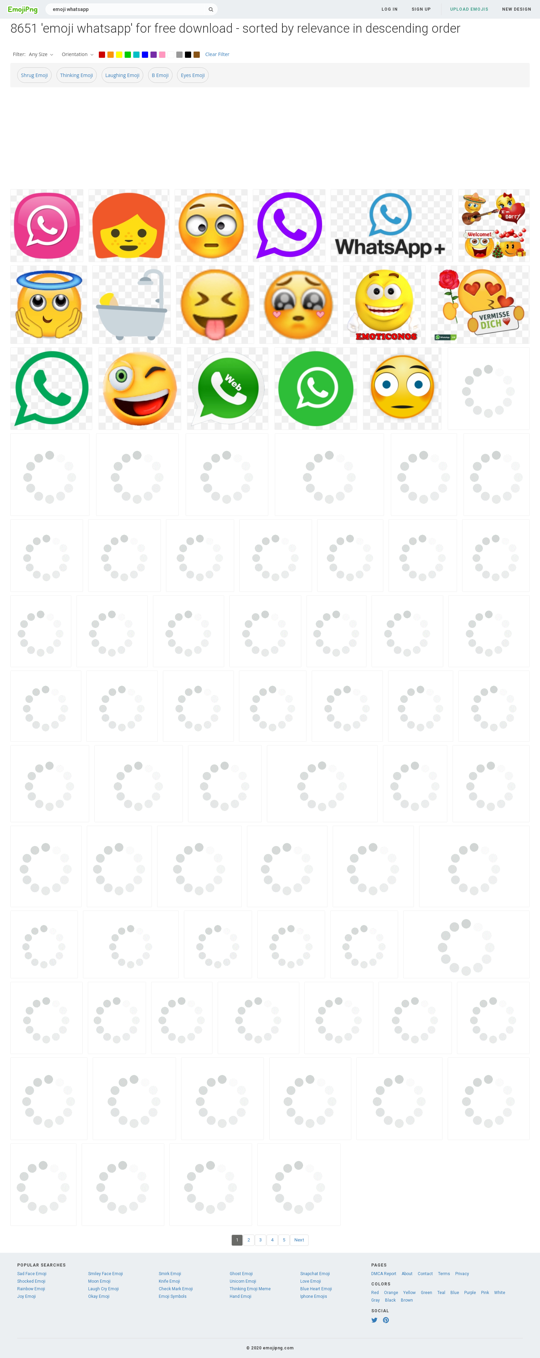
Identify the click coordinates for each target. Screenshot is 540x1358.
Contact (425, 1273)
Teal (441, 1292)
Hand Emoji (240, 1296)
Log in (390, 9)
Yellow (409, 1292)
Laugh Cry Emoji (103, 1288)
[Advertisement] (217, 141)
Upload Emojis (469, 9)
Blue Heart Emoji (316, 1288)
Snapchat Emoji (315, 1273)
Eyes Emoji (193, 75)
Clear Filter (217, 54)
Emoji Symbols (173, 1296)
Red (375, 1292)
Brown (407, 1300)
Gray (375, 1300)
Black (390, 1300)
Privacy (462, 1273)
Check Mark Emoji (176, 1288)
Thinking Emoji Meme (250, 1288)
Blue (454, 1292)
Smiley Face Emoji (105, 1273)
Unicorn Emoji (243, 1281)
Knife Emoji (169, 1281)
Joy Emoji (26, 1296)
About (407, 1273)
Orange (391, 1292)
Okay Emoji (99, 1296)
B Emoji (160, 75)
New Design (516, 9)
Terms (444, 1273)
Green (426, 1292)
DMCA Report (383, 1273)
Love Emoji (310, 1281)
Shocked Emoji (31, 1281)
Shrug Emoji (34, 75)
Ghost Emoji (241, 1273)
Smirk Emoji (170, 1273)
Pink (485, 1292)
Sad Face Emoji (31, 1273)
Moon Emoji (99, 1281)
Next (299, 1239)
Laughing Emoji (122, 75)
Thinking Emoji (76, 75)
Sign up (421, 9)
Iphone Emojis (313, 1296)
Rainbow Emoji (31, 1288)
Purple (470, 1292)
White (499, 1292)
